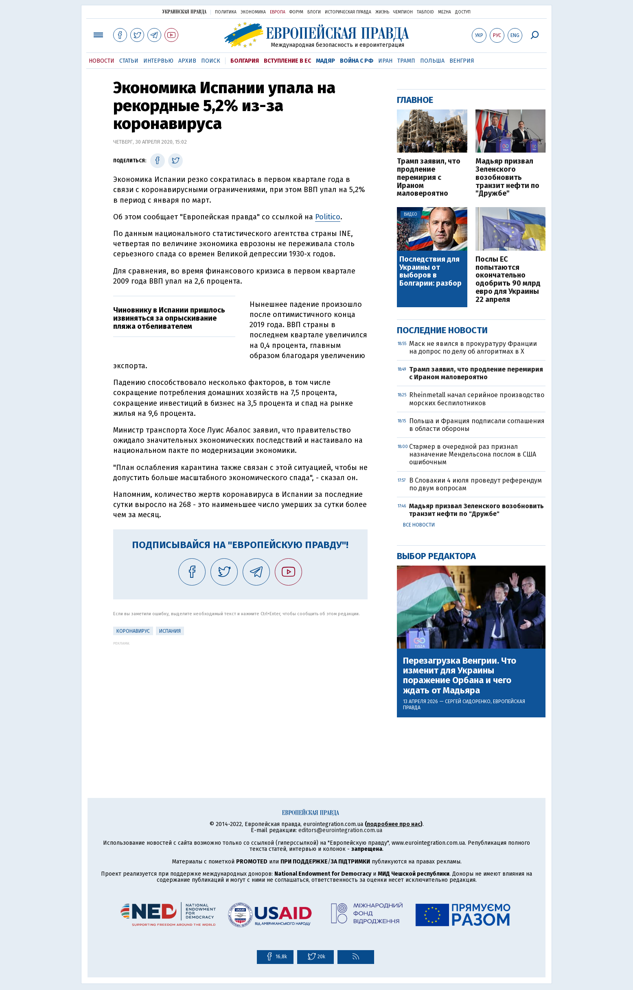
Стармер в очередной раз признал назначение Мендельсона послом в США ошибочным (472, 454)
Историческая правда (348, 12)
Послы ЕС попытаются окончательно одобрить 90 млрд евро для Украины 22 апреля (508, 280)
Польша (432, 60)
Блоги (314, 12)
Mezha (444, 12)
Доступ (463, 12)
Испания (170, 631)
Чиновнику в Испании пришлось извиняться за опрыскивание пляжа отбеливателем (169, 318)
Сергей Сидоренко (468, 701)
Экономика (253, 12)
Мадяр (325, 60)
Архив (187, 60)
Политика (226, 12)
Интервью (158, 60)
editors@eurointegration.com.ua (340, 830)
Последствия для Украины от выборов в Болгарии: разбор (430, 272)
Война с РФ (356, 60)
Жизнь (382, 12)
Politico (327, 216)
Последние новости (442, 330)
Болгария (244, 60)
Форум (296, 12)
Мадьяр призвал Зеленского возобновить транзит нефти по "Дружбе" (507, 177)
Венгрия (461, 60)
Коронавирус (133, 631)
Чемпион (403, 12)
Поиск (210, 60)
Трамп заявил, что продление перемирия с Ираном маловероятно (428, 177)
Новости (101, 60)
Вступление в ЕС (287, 60)
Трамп (406, 60)
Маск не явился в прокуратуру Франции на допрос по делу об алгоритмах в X (473, 347)
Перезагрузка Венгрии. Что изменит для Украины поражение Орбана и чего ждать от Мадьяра (459, 675)
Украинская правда (184, 12)
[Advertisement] (240, 702)
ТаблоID (425, 12)
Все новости (419, 525)
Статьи (128, 60)
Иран (385, 60)
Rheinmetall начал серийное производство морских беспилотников (476, 398)
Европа (277, 12)
